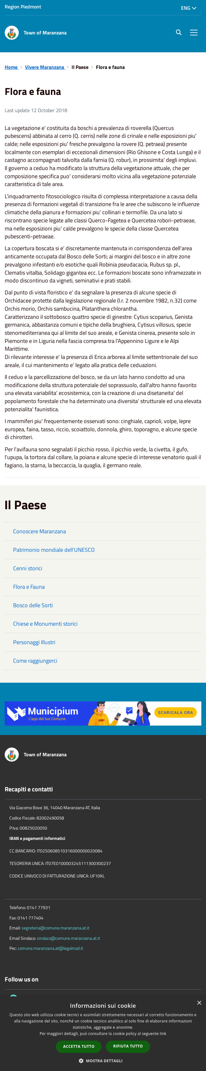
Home (12, 67)
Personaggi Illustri (34, 642)
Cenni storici (27, 568)
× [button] (199, 1003)
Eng (189, 8)
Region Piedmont (23, 6)
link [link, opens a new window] (163, 1033)
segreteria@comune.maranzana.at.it (55, 927)
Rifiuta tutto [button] (128, 1046)
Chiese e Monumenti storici (45, 623)
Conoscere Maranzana (39, 531)
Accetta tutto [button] (78, 1046)
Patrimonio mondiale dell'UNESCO (54, 550)
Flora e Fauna (29, 586)
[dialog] (103, 1033)
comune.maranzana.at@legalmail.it (50, 948)
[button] (103, 1060)
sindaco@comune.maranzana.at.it (68, 938)
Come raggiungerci (35, 660)
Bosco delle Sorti (33, 605)
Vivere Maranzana (45, 67)
